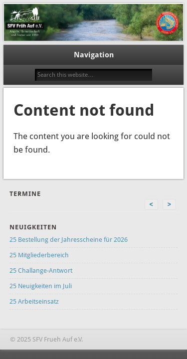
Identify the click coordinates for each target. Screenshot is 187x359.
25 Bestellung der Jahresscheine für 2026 (68, 239)
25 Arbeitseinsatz (34, 301)
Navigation (94, 54)
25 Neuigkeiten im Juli (40, 286)
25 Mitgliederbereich (39, 255)
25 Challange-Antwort (40, 270)
